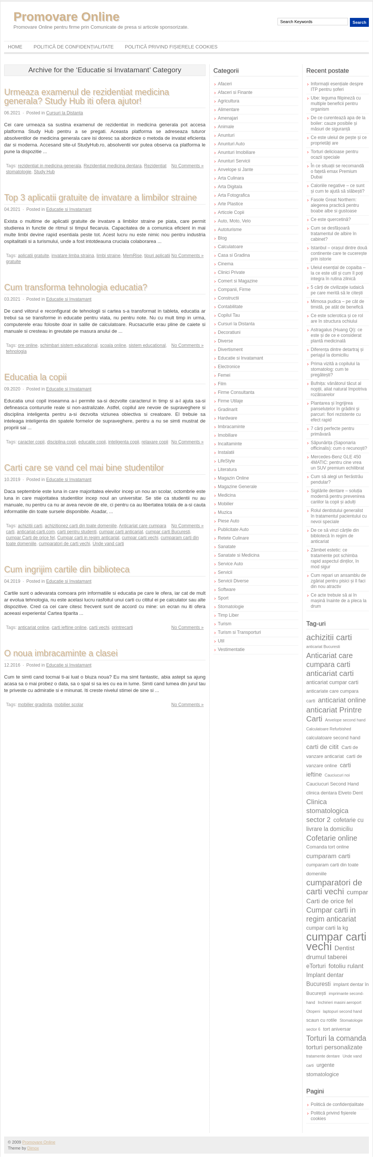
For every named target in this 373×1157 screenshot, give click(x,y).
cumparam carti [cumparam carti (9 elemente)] (328, 856)
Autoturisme (230, 229)
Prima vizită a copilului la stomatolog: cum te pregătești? (335, 369)
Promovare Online (66, 16)
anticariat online (33, 627)
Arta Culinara (231, 178)
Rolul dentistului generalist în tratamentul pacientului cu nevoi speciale (339, 516)
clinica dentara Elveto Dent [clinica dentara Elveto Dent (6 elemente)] (334, 793)
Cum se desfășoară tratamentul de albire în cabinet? (334, 233)
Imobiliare (227, 435)
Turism (224, 623)
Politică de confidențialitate (74, 47)
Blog (222, 238)
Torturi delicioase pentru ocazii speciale (334, 154)
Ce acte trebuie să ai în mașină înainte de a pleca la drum (338, 600)
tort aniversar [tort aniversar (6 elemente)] (337, 1029)
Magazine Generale (237, 486)
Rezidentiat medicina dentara (112, 165)
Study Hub (44, 171)
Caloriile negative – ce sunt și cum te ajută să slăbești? (337, 188)
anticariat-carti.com (35, 531)
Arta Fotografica (234, 195)
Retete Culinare (233, 538)
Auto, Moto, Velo (234, 221)
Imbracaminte (231, 426)
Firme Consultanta (236, 392)
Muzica (225, 512)
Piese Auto (228, 521)
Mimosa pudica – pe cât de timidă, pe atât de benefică (337, 304)
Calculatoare (230, 246)
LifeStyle (226, 461)
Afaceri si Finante (235, 92)
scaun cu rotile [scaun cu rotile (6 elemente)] (321, 1020)
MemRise (132, 255)
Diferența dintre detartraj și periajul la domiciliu (337, 352)
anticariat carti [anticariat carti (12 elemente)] (330, 673)
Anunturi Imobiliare (236, 152)
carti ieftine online (69, 627)
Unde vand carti (108, 543)
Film (222, 383)
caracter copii (31, 442)
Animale (226, 126)
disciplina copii (61, 442)
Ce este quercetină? (331, 219)
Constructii (228, 298)
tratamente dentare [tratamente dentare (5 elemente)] (323, 1056)
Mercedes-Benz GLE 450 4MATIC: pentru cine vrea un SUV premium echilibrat (337, 462)
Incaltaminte (230, 443)
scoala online (113, 345)
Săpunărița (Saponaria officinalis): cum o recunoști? (339, 445)
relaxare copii (155, 442)
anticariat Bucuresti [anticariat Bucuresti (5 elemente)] (323, 646)
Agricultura (228, 101)
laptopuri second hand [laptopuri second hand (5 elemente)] (342, 1011)
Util (221, 641)
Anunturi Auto (231, 143)
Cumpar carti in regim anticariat (88, 537)
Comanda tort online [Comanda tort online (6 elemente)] (327, 847)
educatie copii (92, 442)
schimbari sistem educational (68, 345)
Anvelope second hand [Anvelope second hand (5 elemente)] (345, 720)
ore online (28, 345)
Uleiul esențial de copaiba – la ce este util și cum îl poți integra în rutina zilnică (338, 273)
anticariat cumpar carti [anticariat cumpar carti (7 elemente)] (332, 682)
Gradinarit (228, 409)
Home (15, 47)
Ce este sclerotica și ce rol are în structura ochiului (337, 318)
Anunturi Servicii (234, 161)
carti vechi (99, 627)
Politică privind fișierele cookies (171, 47)
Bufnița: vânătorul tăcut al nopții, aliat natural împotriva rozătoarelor (339, 389)
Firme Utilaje (230, 401)
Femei (224, 375)
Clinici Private (231, 272)
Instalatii (226, 452)
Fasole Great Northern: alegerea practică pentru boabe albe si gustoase (335, 205)
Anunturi (226, 135)
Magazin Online (233, 478)
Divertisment (230, 349)
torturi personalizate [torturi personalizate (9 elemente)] (334, 1047)
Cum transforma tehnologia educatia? (75, 287)
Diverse (225, 341)
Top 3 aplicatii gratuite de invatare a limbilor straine (100, 197)
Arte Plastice (230, 203)
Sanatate (227, 546)
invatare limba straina (72, 255)
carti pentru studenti (76, 531)
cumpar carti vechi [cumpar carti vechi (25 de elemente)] (336, 941)
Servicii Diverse (233, 581)
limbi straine (108, 255)
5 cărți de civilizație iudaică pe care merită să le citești (337, 290)
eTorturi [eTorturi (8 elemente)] (316, 966)
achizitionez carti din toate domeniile (81, 525)
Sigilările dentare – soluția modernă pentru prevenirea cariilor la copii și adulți (338, 496)
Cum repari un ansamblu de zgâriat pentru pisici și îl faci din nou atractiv (338, 581)
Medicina (227, 495)
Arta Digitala (230, 186)
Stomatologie (231, 606)
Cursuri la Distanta (64, 113)
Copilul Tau (229, 315)
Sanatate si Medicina (238, 555)
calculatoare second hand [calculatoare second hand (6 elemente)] (333, 737)
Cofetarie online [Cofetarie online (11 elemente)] (331, 838)
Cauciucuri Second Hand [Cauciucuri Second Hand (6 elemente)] (332, 784)
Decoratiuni (229, 332)
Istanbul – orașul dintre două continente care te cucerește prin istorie (339, 253)
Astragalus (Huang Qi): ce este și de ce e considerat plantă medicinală (336, 335)
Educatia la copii (35, 377)
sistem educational (147, 345)
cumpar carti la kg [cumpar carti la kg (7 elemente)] (327, 928)
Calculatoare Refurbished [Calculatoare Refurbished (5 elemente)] (328, 729)
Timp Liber (228, 615)
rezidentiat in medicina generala (49, 165)
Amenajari (228, 118)
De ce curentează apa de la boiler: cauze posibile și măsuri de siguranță (338, 123)
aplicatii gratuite (33, 255)
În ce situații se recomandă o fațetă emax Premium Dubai (337, 171)
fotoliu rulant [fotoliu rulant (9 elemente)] (346, 966)
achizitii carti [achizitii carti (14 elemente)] (329, 637)
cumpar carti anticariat (121, 531)
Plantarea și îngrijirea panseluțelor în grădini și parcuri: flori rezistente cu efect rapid (336, 412)
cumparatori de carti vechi (64, 543)
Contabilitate (230, 306)
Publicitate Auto (233, 529)
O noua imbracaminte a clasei (60, 653)
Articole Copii (231, 212)
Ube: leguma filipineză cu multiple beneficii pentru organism (336, 103)
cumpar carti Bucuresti (167, 531)
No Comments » (187, 165)
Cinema (225, 263)
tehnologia (16, 351)
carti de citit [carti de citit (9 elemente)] (322, 746)
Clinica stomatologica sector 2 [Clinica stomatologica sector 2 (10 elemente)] (327, 811)
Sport (223, 598)
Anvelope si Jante (235, 169)
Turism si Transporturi (239, 632)
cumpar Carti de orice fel (30, 537)
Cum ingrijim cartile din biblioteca (66, 569)
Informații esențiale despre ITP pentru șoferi (337, 86)
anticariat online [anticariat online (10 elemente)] (342, 700)
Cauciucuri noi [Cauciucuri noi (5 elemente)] (337, 775)
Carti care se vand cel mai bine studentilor (84, 467)
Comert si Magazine (238, 281)
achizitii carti (30, 525)
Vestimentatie (231, 649)
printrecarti (122, 627)
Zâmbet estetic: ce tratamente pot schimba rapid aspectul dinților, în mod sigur (335, 558)
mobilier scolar (68, 704)
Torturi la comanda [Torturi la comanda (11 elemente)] (336, 1038)
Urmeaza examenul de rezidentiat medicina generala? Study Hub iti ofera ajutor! (86, 96)
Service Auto (230, 563)
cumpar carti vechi (140, 537)
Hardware (227, 418)
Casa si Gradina (234, 255)
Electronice (229, 366)
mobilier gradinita (35, 704)
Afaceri (225, 83)
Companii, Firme (234, 289)
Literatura (227, 469)
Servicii (225, 572)
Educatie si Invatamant (68, 209)
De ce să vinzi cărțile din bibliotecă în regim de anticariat (335, 536)
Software (226, 589)
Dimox (33, 1148)
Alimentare (228, 109)
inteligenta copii (123, 442)
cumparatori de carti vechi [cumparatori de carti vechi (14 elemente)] (334, 887)
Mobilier (225, 503)
